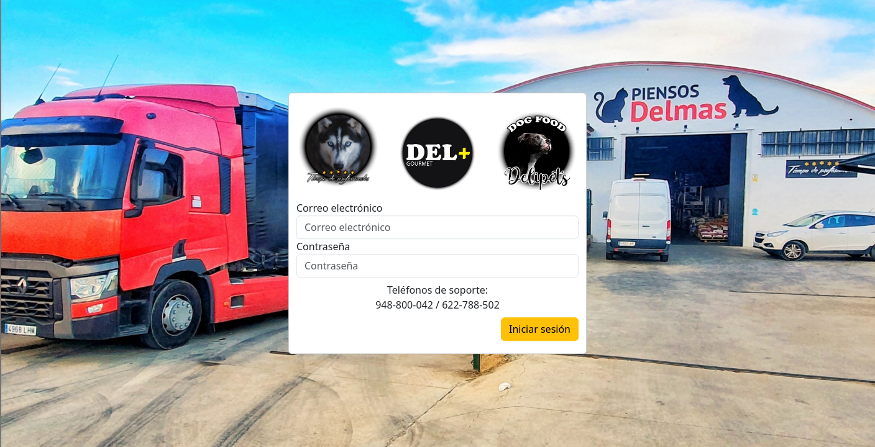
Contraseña (323, 247)
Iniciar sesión (539, 329)
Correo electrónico (339, 208)
